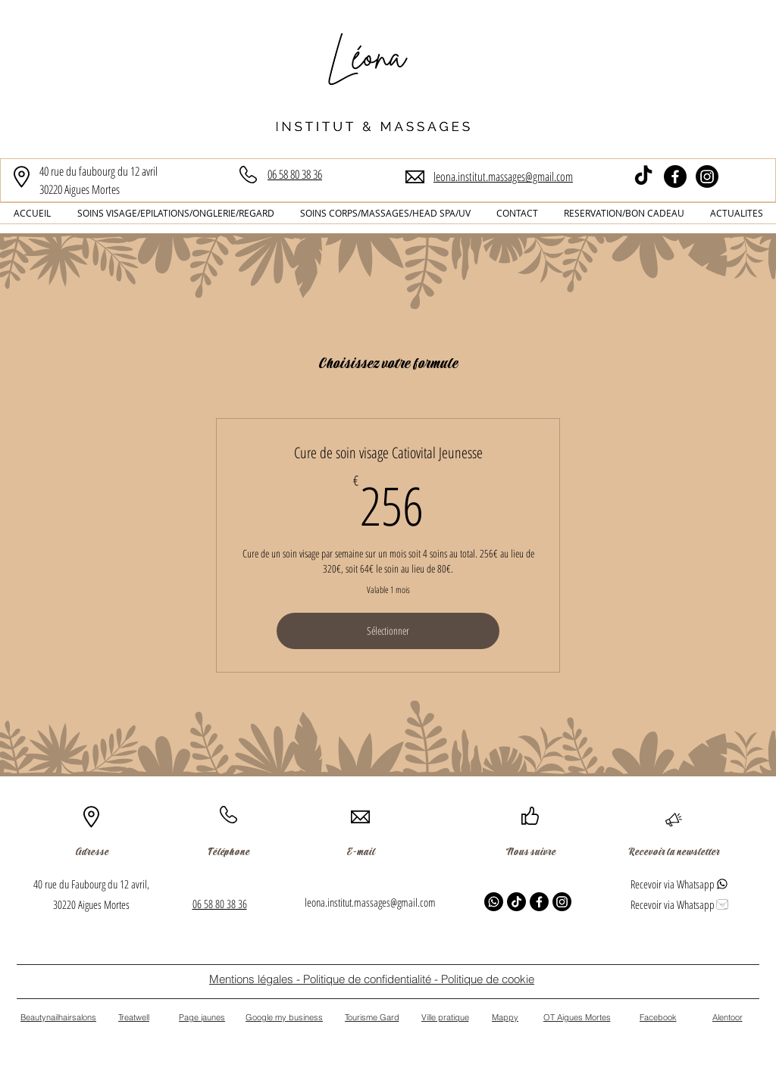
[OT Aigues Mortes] (576, 1017)
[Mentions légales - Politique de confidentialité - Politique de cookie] (371, 979)
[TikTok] (643, 176)
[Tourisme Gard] (372, 1017)
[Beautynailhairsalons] (58, 1017)
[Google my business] (284, 1017)
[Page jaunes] (202, 1017)
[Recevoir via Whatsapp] (679, 884)
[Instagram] (707, 176)
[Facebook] (675, 176)
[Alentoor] (727, 1017)
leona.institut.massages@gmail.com (370, 902)
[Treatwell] (133, 1017)
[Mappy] (505, 1017)
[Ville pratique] (445, 1017)
